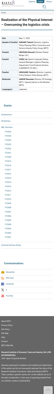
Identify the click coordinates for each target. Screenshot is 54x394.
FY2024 (8, 140)
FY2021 (8, 153)
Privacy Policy (7, 325)
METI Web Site (7, 345)
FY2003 (8, 229)
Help (3, 337)
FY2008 (8, 207)
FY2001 (8, 237)
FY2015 (8, 178)
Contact (4, 341)
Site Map (4, 333)
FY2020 (8, 157)
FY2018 (8, 165)
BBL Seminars (7, 127)
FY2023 (8, 144)
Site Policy (5, 329)
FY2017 (8, 170)
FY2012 (8, 191)
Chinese (49, 1)
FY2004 (8, 224)
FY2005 (8, 220)
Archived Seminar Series (11, 245)
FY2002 (8, 233)
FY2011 (8, 195)
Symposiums (6, 115)
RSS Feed (10, 278)
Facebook (10, 284)
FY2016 (8, 174)
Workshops (5, 121)
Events (3, 13)
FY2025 (8, 136)
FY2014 (8, 182)
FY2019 (8, 161)
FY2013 (8, 186)
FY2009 (8, 203)
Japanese (32, 1)
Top (48, 390)
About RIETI (6, 321)
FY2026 (8, 132)
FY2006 (8, 216)
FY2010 (8, 199)
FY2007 (8, 212)
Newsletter (10, 272)
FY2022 (8, 149)
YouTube (9, 296)
